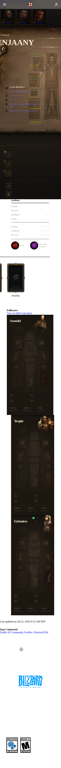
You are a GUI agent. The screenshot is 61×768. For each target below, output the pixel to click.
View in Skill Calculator (21, 313)
